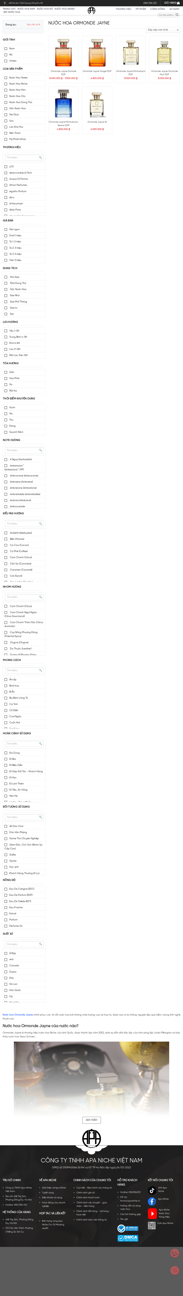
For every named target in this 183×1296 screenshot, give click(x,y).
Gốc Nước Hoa (17, 108)
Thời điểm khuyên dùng (19, 398)
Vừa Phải (14, 378)
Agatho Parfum (17, 191)
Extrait (12, 913)
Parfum (13, 919)
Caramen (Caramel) (20, 569)
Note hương (11, 440)
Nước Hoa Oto (17, 96)
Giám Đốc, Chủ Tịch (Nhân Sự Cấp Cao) (23, 846)
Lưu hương (10, 322)
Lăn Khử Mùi (16, 127)
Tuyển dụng (48, 1193)
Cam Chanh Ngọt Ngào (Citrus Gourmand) (20, 614)
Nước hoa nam (26, 9)
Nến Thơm (15, 133)
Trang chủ (9, 9)
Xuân (12, 407)
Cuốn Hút (14, 722)
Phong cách (12, 660)
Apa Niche (158, 1201)
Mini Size (14, 277)
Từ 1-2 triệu (15, 241)
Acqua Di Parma (18, 179)
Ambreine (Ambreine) (21, 481)
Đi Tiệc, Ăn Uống (18, 789)
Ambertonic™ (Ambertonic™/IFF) (14, 467)
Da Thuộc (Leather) (20, 648)
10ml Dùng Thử (17, 283)
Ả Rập (12, 953)
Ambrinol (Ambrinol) (20, 500)
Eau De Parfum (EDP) (20, 895)
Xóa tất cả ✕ (33, 24)
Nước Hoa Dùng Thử (20, 102)
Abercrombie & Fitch (20, 172)
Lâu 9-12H (14, 349)
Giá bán (8, 220)
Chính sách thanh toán (88, 1197)
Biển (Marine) (16, 539)
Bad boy (14, 685)
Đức (11, 978)
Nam (12, 48)
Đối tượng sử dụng (16, 807)
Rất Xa (13, 390)
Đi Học (13, 777)
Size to (13, 308)
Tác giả (124, 1219)
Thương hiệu (124, 9)
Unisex (12, 60)
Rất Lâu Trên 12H (18, 355)
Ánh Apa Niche (157, 1190)
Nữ (10, 54)
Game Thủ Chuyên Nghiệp (24, 838)
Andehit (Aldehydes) (20, 533)
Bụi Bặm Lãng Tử (18, 698)
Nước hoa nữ (45, 9)
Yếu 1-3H (14, 331)
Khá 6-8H (14, 343)
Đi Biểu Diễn (16, 765)
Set (11, 314)
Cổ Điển (13, 710)
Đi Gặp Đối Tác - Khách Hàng (26, 771)
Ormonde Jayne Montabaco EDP (130, 73)
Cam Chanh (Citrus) (20, 557)
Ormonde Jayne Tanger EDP (97, 71)
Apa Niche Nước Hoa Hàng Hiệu (159, 1213)
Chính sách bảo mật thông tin (91, 1220)
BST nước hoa (13, 12)
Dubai (12, 972)
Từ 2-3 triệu (15, 248)
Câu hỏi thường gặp (130, 1214)
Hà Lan (13, 984)
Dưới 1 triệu (15, 235)
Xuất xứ (8, 934)
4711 (11, 166)
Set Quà (14, 114)
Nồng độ (9, 880)
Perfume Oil (15, 926)
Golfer (12, 854)
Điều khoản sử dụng (52, 1197)
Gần (11, 372)
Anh (11, 959)
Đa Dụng (14, 753)
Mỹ (11, 996)
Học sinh (14, 867)
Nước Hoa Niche (18, 83)
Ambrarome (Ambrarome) (23, 475)
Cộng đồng (158, 9)
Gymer (13, 861)
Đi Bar (12, 759)
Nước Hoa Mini (17, 90)
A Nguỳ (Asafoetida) (20, 459)
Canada (14, 965)
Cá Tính (13, 704)
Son (11, 121)
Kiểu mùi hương (13, 513)
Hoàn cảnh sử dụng (17, 733)
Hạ (11, 413)
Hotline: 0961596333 (130, 1192)
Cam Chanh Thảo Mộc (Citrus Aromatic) (23, 624)
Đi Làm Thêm (16, 783)
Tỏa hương (10, 363)
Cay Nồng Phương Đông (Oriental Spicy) (21, 634)
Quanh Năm (16, 432)
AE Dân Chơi (16, 826)
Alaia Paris (15, 209)
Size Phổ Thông (18, 301)
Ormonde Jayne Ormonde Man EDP (164, 73)
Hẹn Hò (13, 796)
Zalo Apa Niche (160, 1225)
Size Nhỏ (14, 295)
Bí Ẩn (12, 691)
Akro (11, 197)
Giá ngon (14, 229)
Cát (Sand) (15, 576)
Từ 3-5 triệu (15, 254)
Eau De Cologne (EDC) (21, 889)
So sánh (175, 9)
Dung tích (10, 268)
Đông (12, 426)
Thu (11, 420)
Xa (10, 384)
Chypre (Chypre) (18, 642)
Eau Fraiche (16, 907)
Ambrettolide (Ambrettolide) (24, 494)
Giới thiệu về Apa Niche (54, 1188)
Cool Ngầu (15, 716)
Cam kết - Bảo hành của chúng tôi (94, 1188)
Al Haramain (16, 203)
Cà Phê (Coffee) (18, 551)
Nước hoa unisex (65, 9)
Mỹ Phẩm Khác (17, 139)
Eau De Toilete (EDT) (20, 901)
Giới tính (9, 39)
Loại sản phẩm (13, 69)
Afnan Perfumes (18, 185)
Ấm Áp (12, 679)
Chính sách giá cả (85, 1193)
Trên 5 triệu (15, 260)
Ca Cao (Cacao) (19, 545)
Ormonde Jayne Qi (97, 122)
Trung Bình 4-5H (18, 337)
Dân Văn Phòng (18, 832)
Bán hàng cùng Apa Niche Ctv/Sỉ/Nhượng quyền (53, 1224)
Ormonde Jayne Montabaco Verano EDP (63, 124)
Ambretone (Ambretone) (23, 488)
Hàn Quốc (15, 990)
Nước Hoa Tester (18, 77)
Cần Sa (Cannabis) (20, 563)
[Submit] (177, 15)
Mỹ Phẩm (142, 9)
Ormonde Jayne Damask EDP (63, 73)
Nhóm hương (12, 587)
